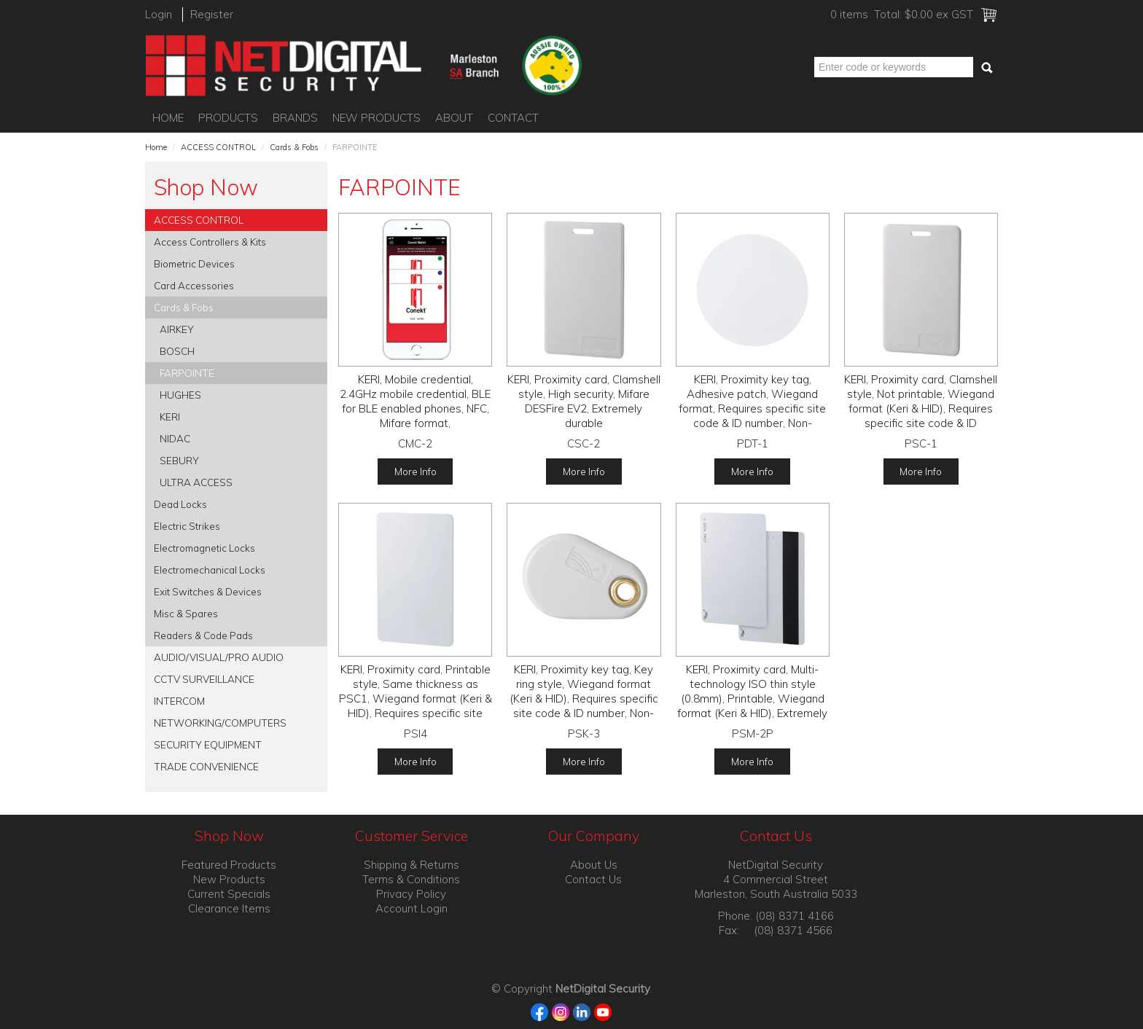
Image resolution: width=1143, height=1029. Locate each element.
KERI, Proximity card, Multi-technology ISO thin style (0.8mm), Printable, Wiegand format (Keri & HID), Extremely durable (752, 698)
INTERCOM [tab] (179, 701)
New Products (376, 118)
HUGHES (180, 394)
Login (158, 14)
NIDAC (175, 438)
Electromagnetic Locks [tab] (204, 547)
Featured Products (229, 865)
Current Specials (228, 894)
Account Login (411, 908)
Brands (295, 118)
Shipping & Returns (411, 865)
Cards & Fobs (294, 147)
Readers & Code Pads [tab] (203, 635)
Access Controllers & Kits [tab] (210, 241)
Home (168, 118)
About (454, 118)
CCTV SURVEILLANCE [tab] (204, 679)
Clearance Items (229, 908)
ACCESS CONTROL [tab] (198, 220)
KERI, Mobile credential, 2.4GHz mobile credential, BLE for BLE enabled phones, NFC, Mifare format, (415, 401)
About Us (593, 865)
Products (228, 118)
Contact (513, 118)
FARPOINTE (187, 373)
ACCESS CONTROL (218, 147)
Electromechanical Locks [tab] (209, 569)
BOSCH (177, 351)
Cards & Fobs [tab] (184, 307)
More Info (415, 471)
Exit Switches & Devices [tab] (208, 591)
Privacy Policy (411, 894)
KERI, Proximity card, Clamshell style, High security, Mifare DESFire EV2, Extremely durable (583, 401)
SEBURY (179, 460)
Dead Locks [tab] (180, 504)
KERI (170, 416)
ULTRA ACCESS (196, 482)
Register (211, 14)
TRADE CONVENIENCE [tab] (206, 766)
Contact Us (593, 879)
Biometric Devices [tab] (194, 263)
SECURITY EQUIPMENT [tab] (208, 744)
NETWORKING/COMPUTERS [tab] (220, 722)
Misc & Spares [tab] (186, 613)
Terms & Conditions (411, 879)
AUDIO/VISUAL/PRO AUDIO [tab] (219, 657)
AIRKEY (177, 329)
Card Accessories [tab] (194, 285)
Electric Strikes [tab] (187, 526)
